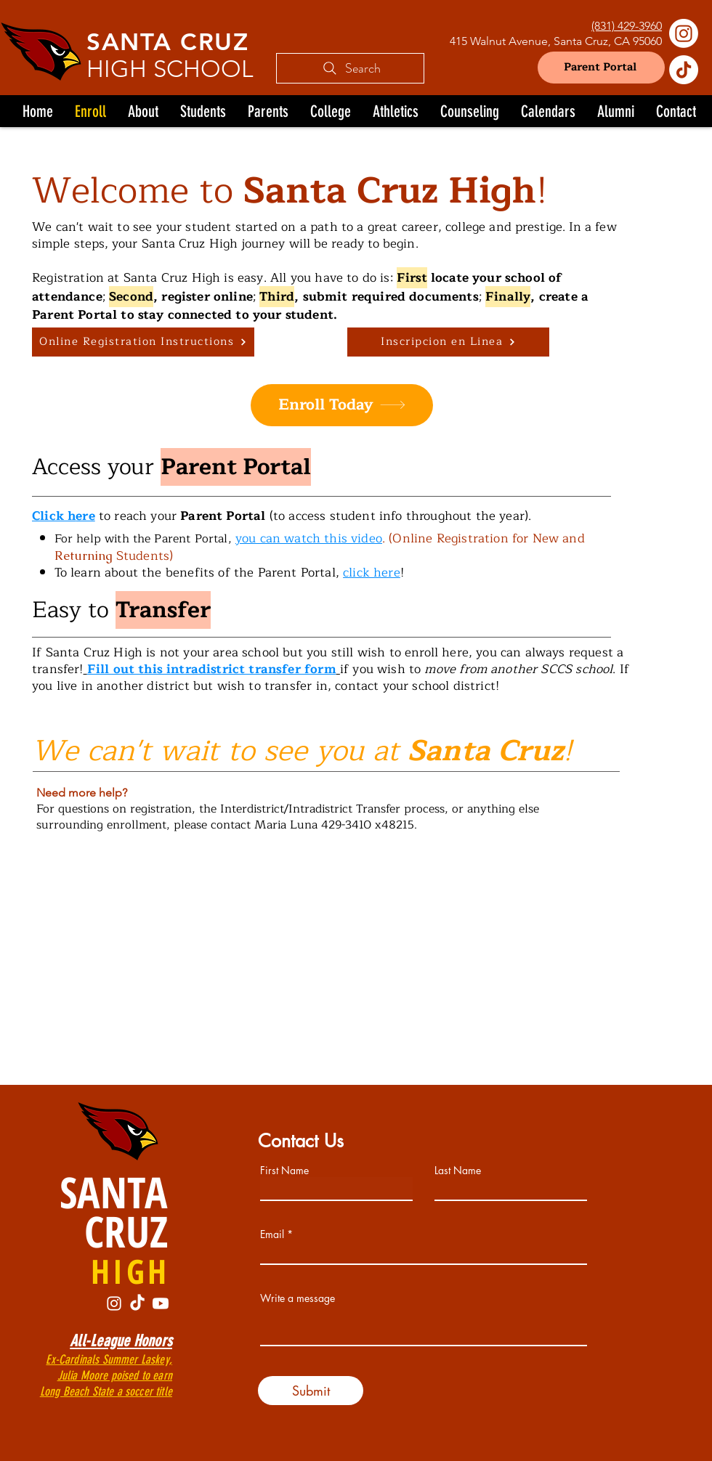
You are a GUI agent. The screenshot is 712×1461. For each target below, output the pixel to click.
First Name (284, 1170)
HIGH (130, 1270)
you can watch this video (308, 538)
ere (85, 515)
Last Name (457, 1170)
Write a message (297, 1298)
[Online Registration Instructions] (143, 342)
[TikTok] (683, 69)
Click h (54, 515)
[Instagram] (683, 33)
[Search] (350, 68)
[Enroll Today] (342, 405)
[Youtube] (160, 1303)
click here (371, 572)
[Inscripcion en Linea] (448, 342)
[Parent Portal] (601, 68)
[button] (203, 112)
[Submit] (310, 1390)
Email (272, 1234)
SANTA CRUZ (167, 41)
